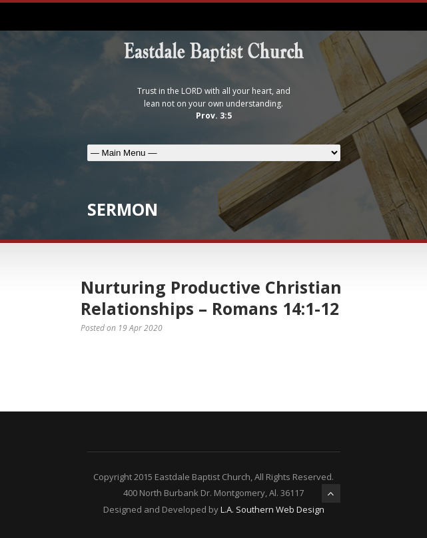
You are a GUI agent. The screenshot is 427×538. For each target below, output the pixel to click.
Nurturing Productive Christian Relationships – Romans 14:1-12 (211, 298)
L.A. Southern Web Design (272, 509)
